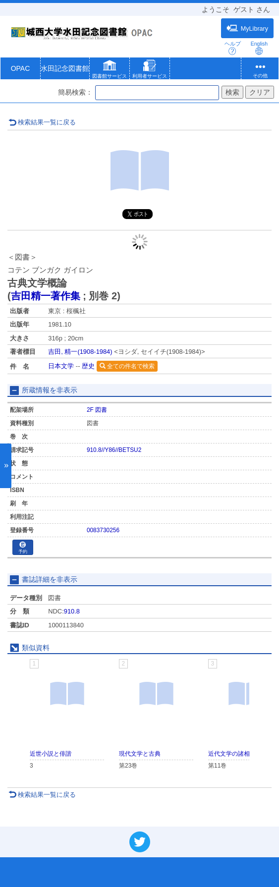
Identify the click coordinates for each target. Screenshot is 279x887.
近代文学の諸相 (229, 753)
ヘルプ (232, 48)
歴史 (88, 366)
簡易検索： (75, 92)
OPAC (20, 68)
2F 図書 (97, 409)
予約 (22, 548)
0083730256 (103, 530)
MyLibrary (247, 28)
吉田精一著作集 (45, 295)
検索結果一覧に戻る (42, 122)
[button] (109, 70)
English (259, 48)
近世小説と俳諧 (50, 753)
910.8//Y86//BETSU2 (114, 449)
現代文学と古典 (140, 753)
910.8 (72, 611)
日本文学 (61, 366)
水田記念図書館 (65, 68)
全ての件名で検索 (127, 366)
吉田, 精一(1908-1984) (80, 351)
